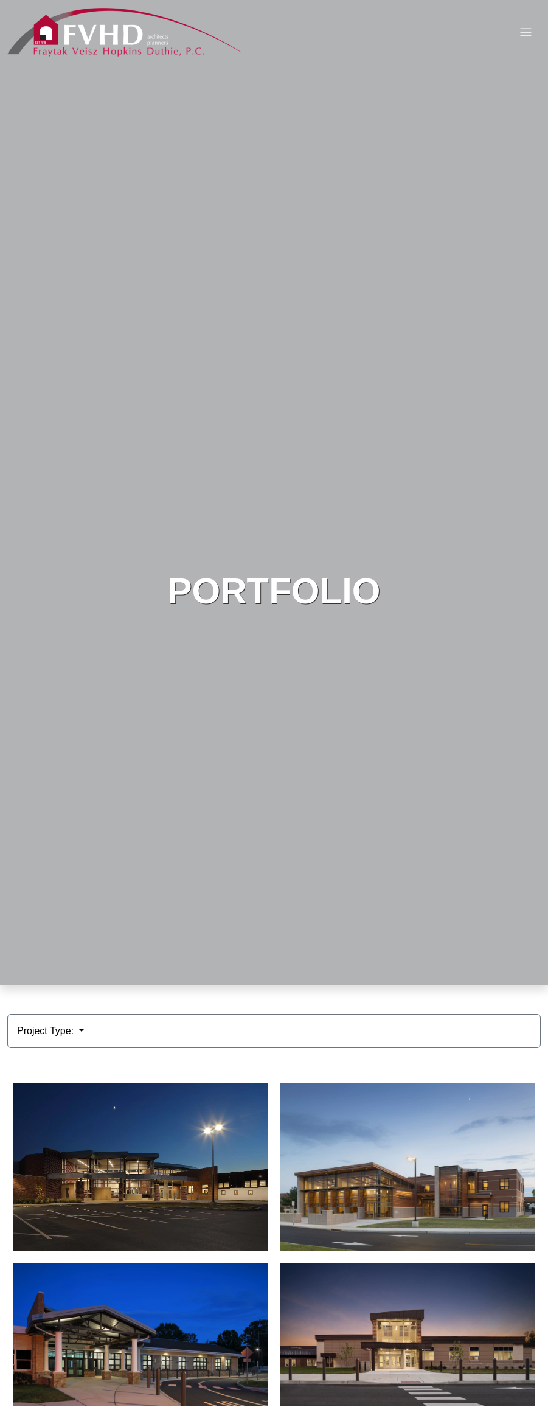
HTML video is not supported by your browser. (274, 492)
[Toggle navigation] (526, 33)
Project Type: (47, 1031)
